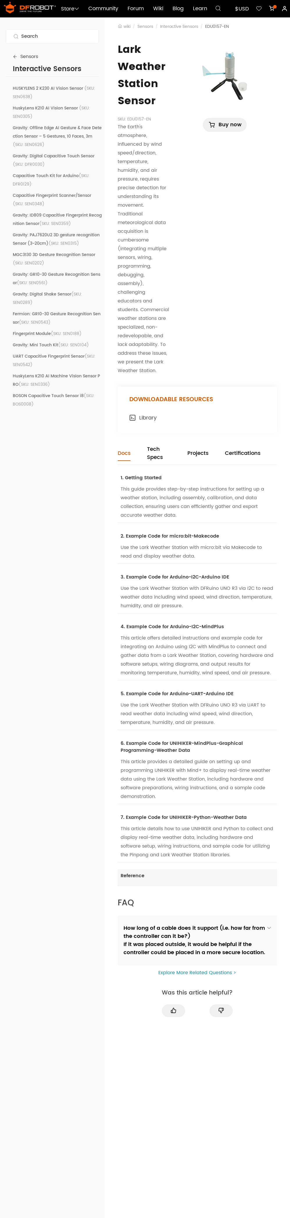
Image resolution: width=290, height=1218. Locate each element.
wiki (126, 26)
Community (103, 8)
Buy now (224, 124)
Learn (200, 8)
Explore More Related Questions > (197, 972)
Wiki (158, 8)
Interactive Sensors (179, 26)
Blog (178, 8)
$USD (242, 9)
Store (70, 9)
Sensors (25, 56)
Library (143, 418)
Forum (136, 8)
